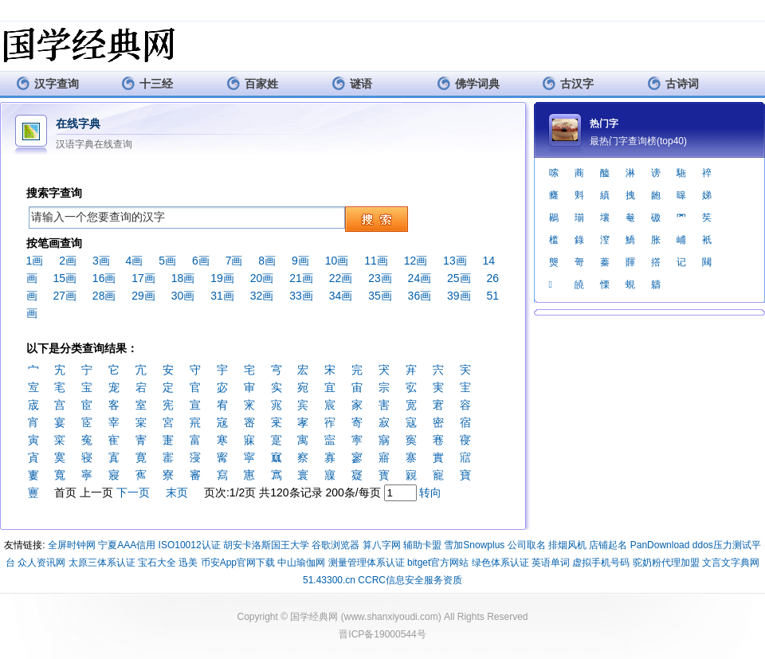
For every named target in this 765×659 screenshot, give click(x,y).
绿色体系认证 (500, 562)
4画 (134, 260)
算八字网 (382, 545)
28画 (104, 295)
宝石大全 (157, 562)
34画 (341, 295)
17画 (143, 278)
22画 (341, 278)
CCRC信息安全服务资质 (410, 580)
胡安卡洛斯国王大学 (266, 545)
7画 (234, 260)
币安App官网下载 (238, 562)
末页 (177, 492)
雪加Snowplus (474, 545)
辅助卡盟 (422, 545)
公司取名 (527, 545)
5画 (167, 260)
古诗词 (673, 83)
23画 (380, 278)
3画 (101, 260)
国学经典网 (314, 616)
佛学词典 (468, 83)
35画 (380, 295)
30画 (183, 295)
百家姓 (252, 83)
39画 (459, 295)
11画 (376, 260)
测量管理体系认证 (366, 562)
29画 (143, 295)
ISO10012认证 (190, 545)
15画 (64, 278)
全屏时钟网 (72, 545)
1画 (35, 260)
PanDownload (660, 545)
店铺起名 (608, 545)
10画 (337, 260)
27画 (64, 295)
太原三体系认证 (102, 562)
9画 (300, 260)
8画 (267, 260)
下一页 (133, 492)
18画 (183, 278)
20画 (262, 278)
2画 (67, 260)
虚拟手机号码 (601, 562)
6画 (201, 260)
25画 (459, 278)
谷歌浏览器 (335, 545)
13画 (455, 260)
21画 (301, 278)
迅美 (188, 562)
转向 (430, 492)
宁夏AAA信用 (126, 545)
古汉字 (568, 83)
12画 (416, 260)
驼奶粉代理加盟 (666, 562)
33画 (301, 295)
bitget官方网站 (438, 562)
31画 (222, 295)
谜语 (352, 83)
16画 (104, 278)
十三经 (147, 83)
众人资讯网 (41, 562)
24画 (420, 278)
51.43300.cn (329, 580)
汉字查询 (47, 83)
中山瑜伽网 (301, 562)
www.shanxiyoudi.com (391, 616)
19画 (222, 278)
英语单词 (551, 562)
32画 (262, 295)
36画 (420, 295)
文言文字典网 (730, 562)
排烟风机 (567, 545)
